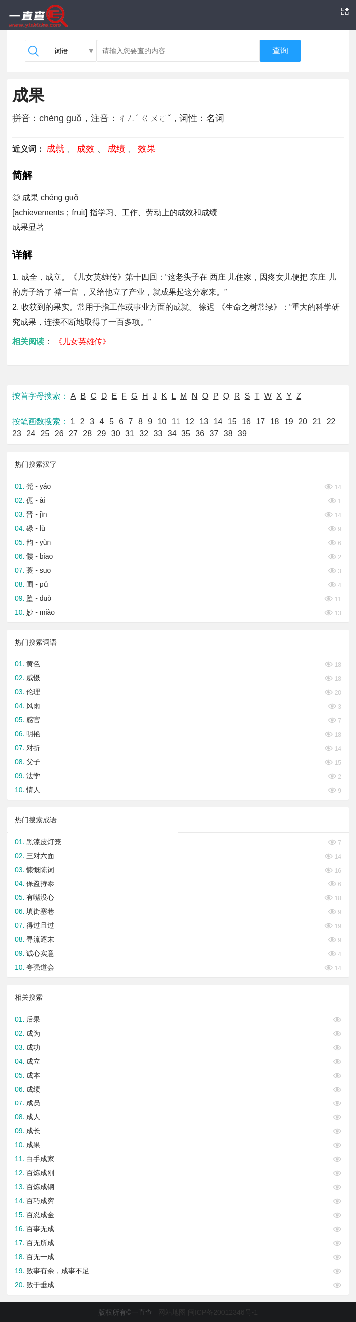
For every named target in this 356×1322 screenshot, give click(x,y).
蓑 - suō (38, 570)
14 (218, 421)
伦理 (33, 692)
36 (199, 433)
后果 (33, 1019)
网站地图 (172, 1312)
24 (30, 433)
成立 (33, 1061)
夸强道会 (40, 967)
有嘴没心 (40, 897)
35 (185, 433)
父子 (33, 762)
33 (158, 433)
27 (73, 433)
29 (101, 433)
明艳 (33, 734)
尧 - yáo (38, 486)
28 (87, 433)
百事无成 (40, 1229)
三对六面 (40, 856)
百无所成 (40, 1243)
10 (162, 421)
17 (260, 421)
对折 (33, 748)
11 (176, 421)
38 (228, 433)
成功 (33, 1047)
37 (214, 433)
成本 (33, 1075)
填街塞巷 (40, 911)
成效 (86, 149)
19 (288, 421)
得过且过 (40, 925)
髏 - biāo (39, 556)
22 (331, 421)
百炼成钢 (40, 1187)
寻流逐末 (40, 939)
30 (115, 433)
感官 (33, 720)
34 (172, 433)
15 (232, 421)
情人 (33, 790)
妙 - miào (40, 612)
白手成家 (40, 1159)
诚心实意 (40, 953)
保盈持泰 (40, 883)
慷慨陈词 (40, 870)
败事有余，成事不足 (57, 1271)
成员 (33, 1103)
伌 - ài (35, 500)
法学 (33, 776)
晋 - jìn (36, 514)
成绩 (116, 149)
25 (45, 433)
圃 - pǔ (37, 584)
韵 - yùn (38, 542)
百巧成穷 (40, 1201)
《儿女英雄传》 (82, 341)
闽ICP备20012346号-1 (223, 1312)
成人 (33, 1117)
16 (246, 421)
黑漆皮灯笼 (43, 842)
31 (129, 433)
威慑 (33, 678)
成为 (33, 1033)
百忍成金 (40, 1215)
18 (274, 421)
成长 (33, 1131)
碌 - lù (35, 528)
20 (302, 421)
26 (59, 433)
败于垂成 (40, 1285)
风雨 (33, 706)
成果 (33, 1145)
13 (203, 421)
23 (16, 433)
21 (316, 421)
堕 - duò (38, 598)
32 (143, 433)
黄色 (33, 664)
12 (189, 421)
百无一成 (40, 1257)
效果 (147, 149)
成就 (55, 149)
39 (242, 433)
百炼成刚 (40, 1173)
